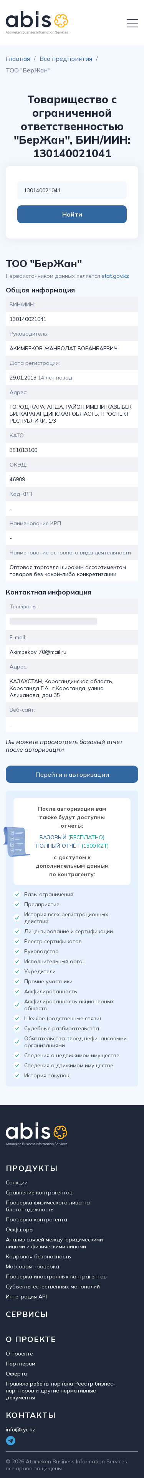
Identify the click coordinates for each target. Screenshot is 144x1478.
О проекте (19, 1353)
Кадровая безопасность (38, 1256)
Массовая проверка (32, 1266)
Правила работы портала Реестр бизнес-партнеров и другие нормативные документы (60, 1390)
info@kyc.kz (20, 1429)
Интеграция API (26, 1296)
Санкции (17, 1182)
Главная (18, 58)
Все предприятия (66, 58)
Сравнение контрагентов (39, 1192)
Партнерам (20, 1363)
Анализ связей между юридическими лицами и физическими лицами (54, 1243)
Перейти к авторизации (72, 774)
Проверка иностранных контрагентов (56, 1276)
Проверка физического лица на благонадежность (48, 1206)
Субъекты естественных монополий (53, 1286)
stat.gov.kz (115, 275)
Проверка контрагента (36, 1219)
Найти (72, 214)
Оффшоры (19, 1229)
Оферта (16, 1373)
